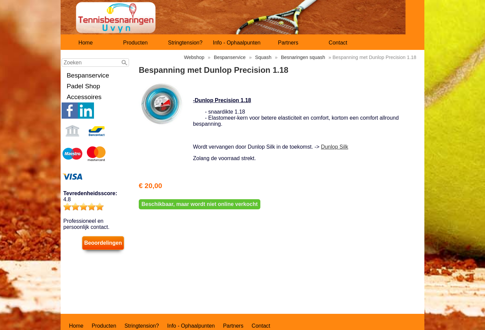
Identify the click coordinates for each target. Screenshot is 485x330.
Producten (135, 43)
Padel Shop (83, 86)
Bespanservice (88, 75)
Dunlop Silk (334, 147)
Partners (288, 43)
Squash (263, 57)
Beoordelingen (103, 243)
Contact (338, 43)
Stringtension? (185, 43)
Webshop (194, 57)
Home (85, 43)
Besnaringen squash (303, 57)
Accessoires (84, 96)
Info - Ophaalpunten (236, 43)
